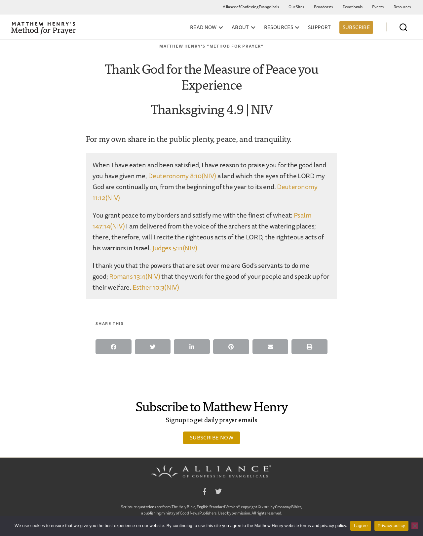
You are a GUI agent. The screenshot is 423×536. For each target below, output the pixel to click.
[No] (414, 525)
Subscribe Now (211, 437)
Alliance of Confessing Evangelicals (251, 7)
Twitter (218, 492)
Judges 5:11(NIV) (174, 248)
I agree (360, 525)
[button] (114, 346)
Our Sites (296, 7)
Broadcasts (323, 7)
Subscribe (356, 27)
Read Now (203, 27)
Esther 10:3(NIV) (156, 287)
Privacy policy (391, 525)
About (240, 27)
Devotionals (353, 7)
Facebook (204, 492)
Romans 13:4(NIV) (134, 276)
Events (377, 7)
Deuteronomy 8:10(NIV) (182, 176)
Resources (402, 7)
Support (319, 27)
